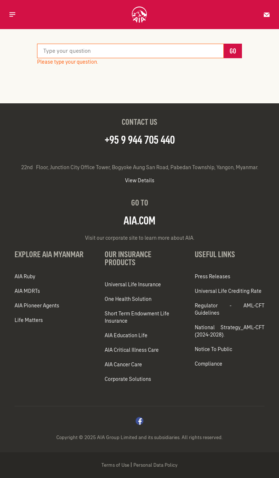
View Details (139, 180)
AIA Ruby (25, 276)
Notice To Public (213, 349)
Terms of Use (115, 465)
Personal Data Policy (155, 465)
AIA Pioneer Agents (38, 305)
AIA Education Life (126, 335)
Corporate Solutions (128, 379)
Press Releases (212, 276)
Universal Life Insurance (133, 284)
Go (233, 51)
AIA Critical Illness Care (132, 350)
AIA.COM (139, 220)
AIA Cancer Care (123, 364)
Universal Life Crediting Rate (228, 291)
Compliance (208, 364)
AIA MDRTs (29, 291)
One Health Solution (128, 299)
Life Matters (30, 320)
